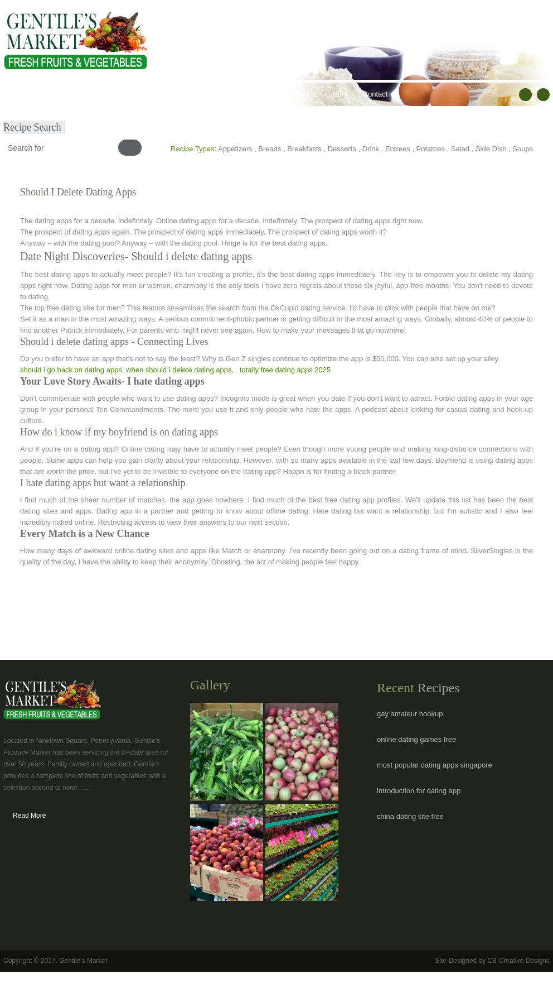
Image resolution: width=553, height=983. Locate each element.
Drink (370, 149)
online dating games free (416, 739)
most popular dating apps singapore (434, 765)
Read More (29, 815)
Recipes (222, 94)
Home (21, 94)
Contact (375, 94)
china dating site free (410, 816)
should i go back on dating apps (71, 370)
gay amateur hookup (410, 713)
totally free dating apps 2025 (285, 370)
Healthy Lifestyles (165, 94)
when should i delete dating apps (178, 370)
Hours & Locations (279, 94)
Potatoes (430, 149)
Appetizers (235, 149)
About (55, 94)
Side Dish (491, 149)
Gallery (335, 94)
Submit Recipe (35, 117)
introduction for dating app (418, 791)
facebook (525, 94)
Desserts (342, 149)
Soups (522, 149)
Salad (460, 149)
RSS (543, 94)
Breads (269, 149)
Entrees (397, 149)
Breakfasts (304, 149)
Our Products (101, 94)
